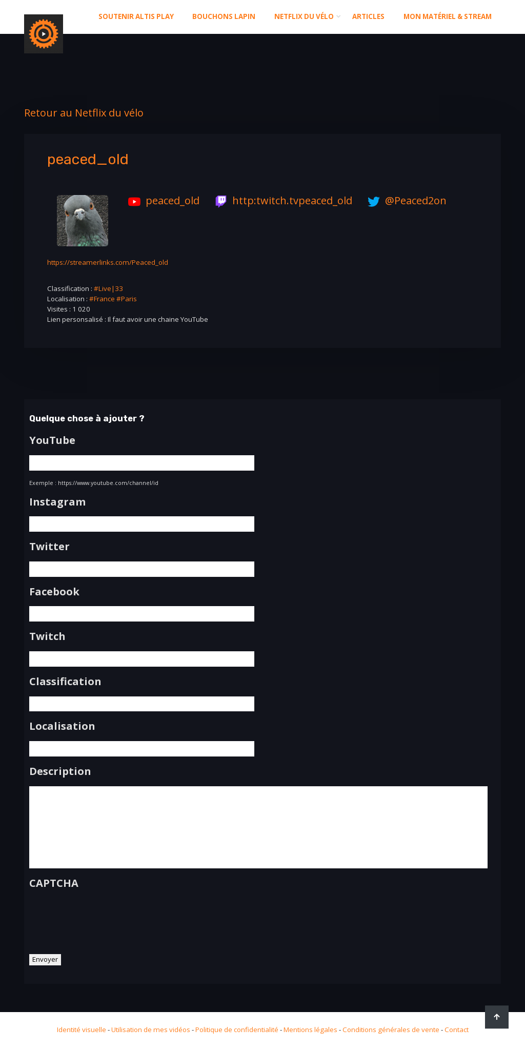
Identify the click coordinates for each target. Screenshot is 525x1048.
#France (102, 298)
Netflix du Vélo (304, 16)
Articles (368, 16)
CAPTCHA (53, 883)
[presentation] (107, 918)
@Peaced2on (404, 200)
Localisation (62, 726)
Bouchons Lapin (223, 16)
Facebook (54, 591)
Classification (65, 681)
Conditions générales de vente (390, 1029)
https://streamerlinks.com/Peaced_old (107, 262)
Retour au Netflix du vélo (84, 113)
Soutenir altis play (136, 16)
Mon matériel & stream (447, 16)
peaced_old (161, 200)
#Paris (126, 298)
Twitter (49, 546)
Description (60, 771)
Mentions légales (310, 1029)
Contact (457, 1029)
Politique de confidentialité (236, 1029)
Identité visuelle (81, 1029)
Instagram (57, 502)
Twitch (47, 636)
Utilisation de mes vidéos (150, 1029)
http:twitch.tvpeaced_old (281, 200)
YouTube (52, 440)
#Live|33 (108, 288)
